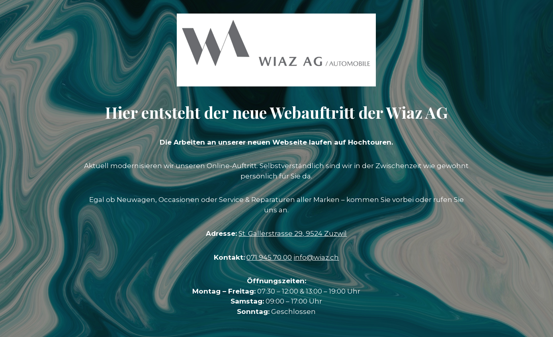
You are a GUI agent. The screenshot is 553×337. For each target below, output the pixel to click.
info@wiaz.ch (316, 257)
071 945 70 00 (269, 257)
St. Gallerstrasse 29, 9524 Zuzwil (292, 233)
